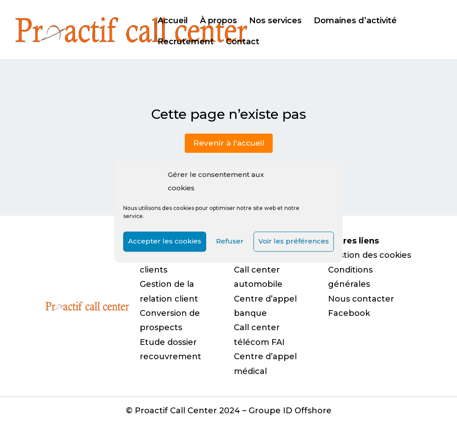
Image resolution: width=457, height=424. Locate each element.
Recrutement (186, 42)
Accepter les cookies (164, 241)
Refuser (230, 241)
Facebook (349, 313)
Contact (242, 42)
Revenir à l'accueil (228, 143)
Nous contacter (361, 299)
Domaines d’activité (355, 21)
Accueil (173, 21)
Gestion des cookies (369, 255)
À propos (218, 21)
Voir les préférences (293, 241)
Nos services (275, 21)
